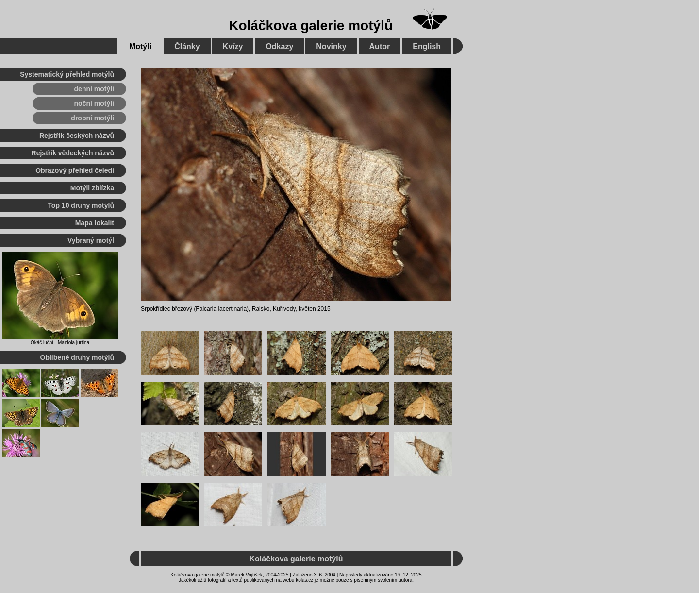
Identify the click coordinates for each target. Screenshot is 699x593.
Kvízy (233, 46)
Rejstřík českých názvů (76, 135)
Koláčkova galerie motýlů (311, 25)
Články (187, 46)
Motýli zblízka (92, 188)
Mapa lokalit (94, 223)
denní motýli (94, 89)
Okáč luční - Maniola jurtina (60, 342)
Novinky (331, 46)
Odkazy (279, 46)
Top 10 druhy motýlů (81, 205)
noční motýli (94, 103)
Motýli (140, 46)
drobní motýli (92, 118)
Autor (379, 46)
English (427, 46)
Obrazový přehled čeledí (74, 170)
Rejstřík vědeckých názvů (73, 153)
